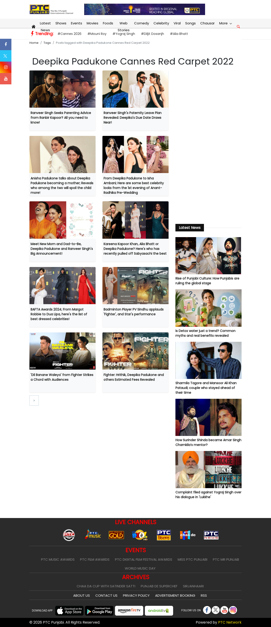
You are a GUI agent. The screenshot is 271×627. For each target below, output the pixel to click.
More (225, 23)
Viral (177, 23)
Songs (190, 23)
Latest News (45, 26)
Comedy (141, 23)
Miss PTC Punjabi (192, 559)
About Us (81, 595)
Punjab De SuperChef (159, 586)
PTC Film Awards (94, 559)
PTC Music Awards (58, 559)
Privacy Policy (136, 595)
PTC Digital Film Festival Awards (143, 559)
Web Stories (124, 26)
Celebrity (161, 23)
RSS (204, 595)
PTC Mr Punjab (226, 559)
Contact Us (106, 595)
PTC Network (230, 622)
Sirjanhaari (193, 586)
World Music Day (140, 568)
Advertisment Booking (175, 595)
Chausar (207, 23)
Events (76, 23)
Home (34, 43)
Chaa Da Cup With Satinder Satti (106, 586)
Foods (108, 23)
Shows (60, 23)
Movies (92, 23)
